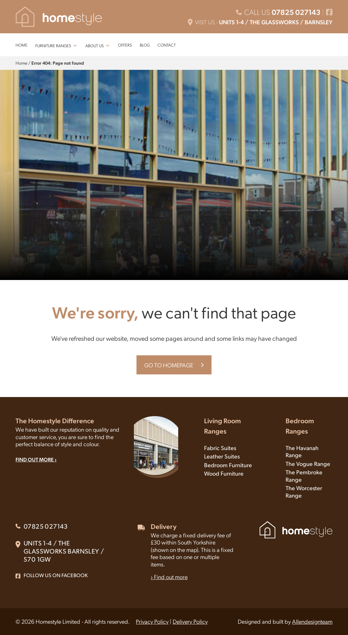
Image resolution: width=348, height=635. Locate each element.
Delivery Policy (190, 621)
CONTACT (167, 45)
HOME (21, 45)
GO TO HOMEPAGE (168, 365)
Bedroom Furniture (228, 464)
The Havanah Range (302, 451)
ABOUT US (94, 45)
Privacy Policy (152, 621)
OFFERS (125, 45)
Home (21, 63)
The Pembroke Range (304, 475)
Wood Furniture (224, 473)
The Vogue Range (308, 463)
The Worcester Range (304, 491)
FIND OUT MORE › (36, 459)
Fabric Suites (220, 447)
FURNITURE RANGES (53, 45)
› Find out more (169, 576)
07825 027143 (296, 12)
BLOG (145, 45)
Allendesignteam (312, 621)
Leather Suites (222, 456)
